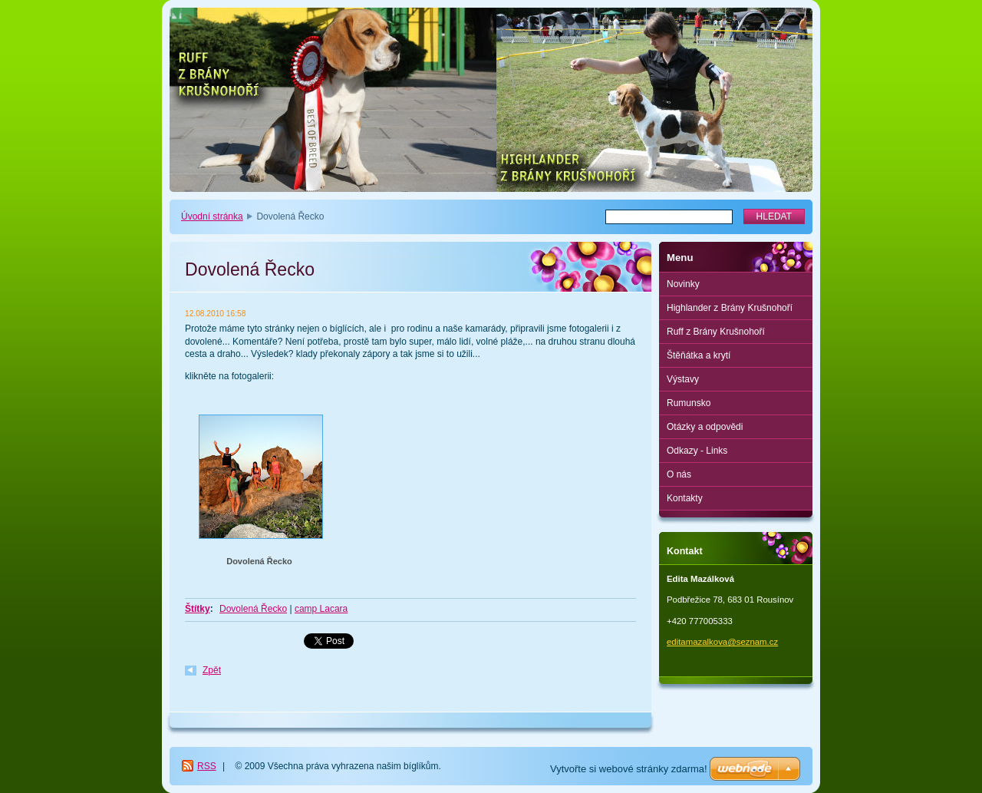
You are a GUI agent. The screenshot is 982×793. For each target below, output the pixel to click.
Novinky (683, 284)
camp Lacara (321, 608)
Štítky (197, 608)
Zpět (212, 670)
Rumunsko (688, 403)
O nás (679, 474)
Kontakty (685, 498)
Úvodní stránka (212, 216)
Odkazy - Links (697, 450)
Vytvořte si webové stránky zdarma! (628, 769)
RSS (206, 766)
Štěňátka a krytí (698, 355)
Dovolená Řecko (259, 561)
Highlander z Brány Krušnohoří (730, 307)
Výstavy (683, 379)
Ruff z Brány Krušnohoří (716, 331)
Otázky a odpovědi (705, 426)
